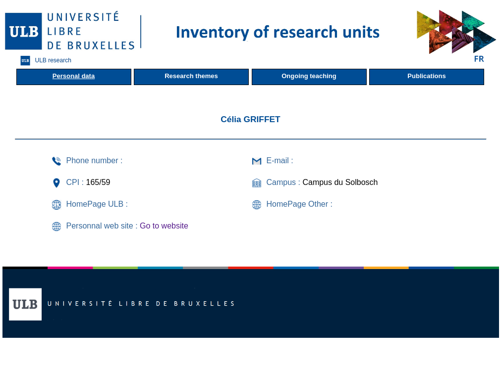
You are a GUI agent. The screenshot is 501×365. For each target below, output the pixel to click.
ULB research (43, 60)
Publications (426, 76)
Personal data (74, 76)
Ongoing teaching (308, 76)
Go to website (164, 226)
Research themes (191, 76)
